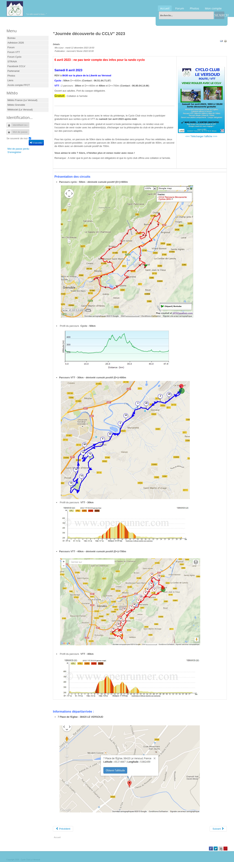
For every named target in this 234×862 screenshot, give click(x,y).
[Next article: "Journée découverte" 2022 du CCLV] (218, 829)
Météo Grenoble (16, 104)
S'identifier (36, 142)
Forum (179, 8)
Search (219, 15)
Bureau (11, 38)
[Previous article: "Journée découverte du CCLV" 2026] (63, 829)
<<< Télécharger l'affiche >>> (201, 136)
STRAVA (12, 61)
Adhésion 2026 (16, 42)
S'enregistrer (14, 152)
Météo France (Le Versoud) (22, 100)
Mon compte (213, 8)
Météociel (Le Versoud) (20, 109)
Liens (10, 80)
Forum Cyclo (15, 56)
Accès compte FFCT (19, 85)
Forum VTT (14, 52)
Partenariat (14, 71)
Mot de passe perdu (18, 148)
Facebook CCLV (16, 66)
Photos (194, 8)
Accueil (164, 8)
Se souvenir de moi (17, 138)
